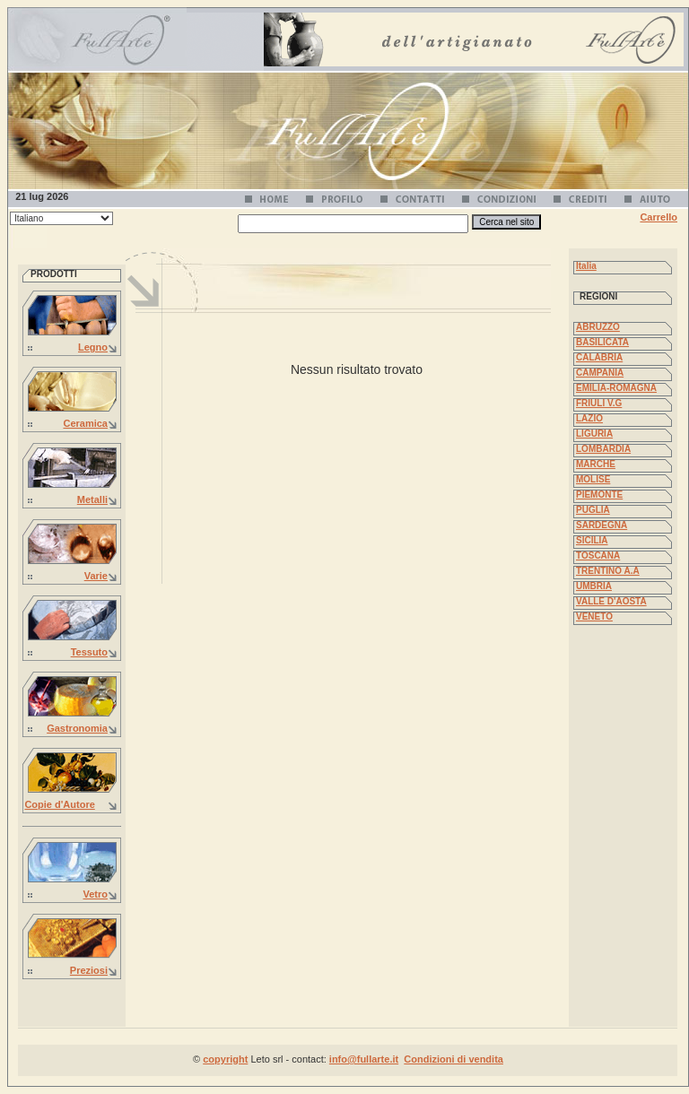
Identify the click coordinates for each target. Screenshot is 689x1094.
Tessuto (89, 652)
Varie (96, 575)
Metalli (92, 499)
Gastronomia (77, 728)
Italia (586, 266)
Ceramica (85, 423)
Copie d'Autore (59, 804)
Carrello (658, 217)
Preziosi (89, 970)
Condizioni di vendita (453, 1059)
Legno (93, 347)
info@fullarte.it (363, 1059)
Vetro (95, 894)
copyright (225, 1059)
